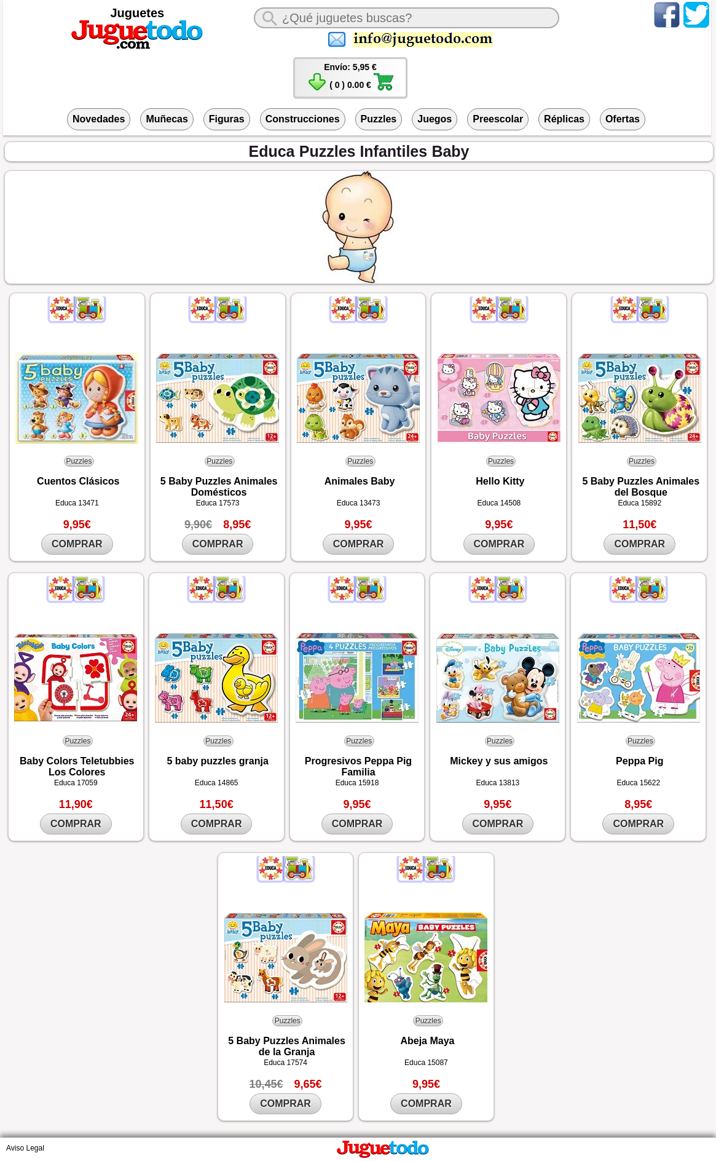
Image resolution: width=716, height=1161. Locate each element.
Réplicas (564, 119)
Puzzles (379, 119)
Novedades (99, 119)
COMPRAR (77, 544)
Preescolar (498, 119)
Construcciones (303, 119)
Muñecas (166, 119)
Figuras (227, 119)
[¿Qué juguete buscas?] (406, 17)
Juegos (434, 119)
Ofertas (622, 119)
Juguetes (137, 13)
